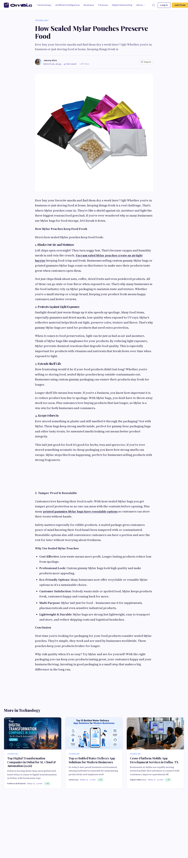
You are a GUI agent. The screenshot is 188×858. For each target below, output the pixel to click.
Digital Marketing (122, 5)
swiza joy (74, 780)
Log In (164, 5)
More (140, 5)
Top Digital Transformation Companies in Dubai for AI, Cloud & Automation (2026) (31, 762)
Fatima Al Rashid (16, 783)
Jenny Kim (50, 60)
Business (89, 5)
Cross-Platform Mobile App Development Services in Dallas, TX (154, 760)
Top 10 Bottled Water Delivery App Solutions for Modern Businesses (92, 760)
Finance (103, 5)
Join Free (179, 5)
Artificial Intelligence (67, 5)
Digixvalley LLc (138, 780)
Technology (44, 5)
